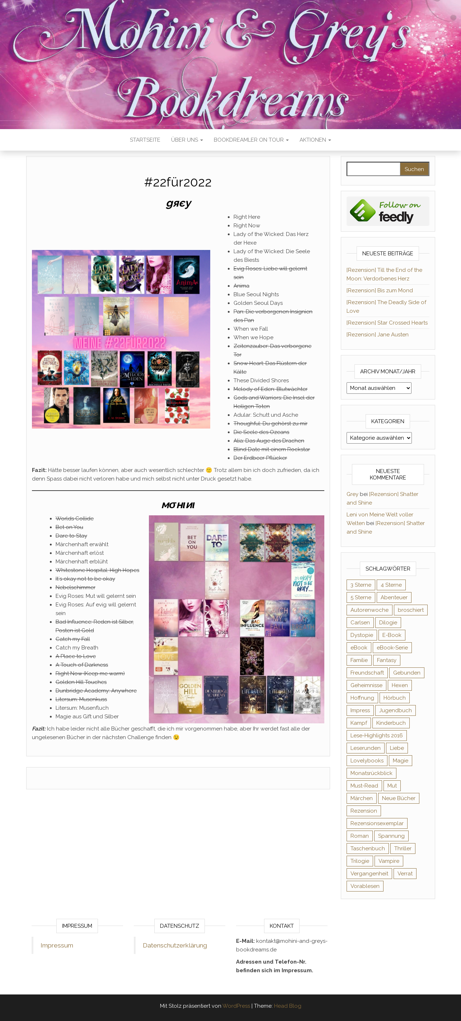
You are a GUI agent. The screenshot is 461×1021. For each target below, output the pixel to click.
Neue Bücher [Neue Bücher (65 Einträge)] (398, 798)
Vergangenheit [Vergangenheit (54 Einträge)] (369, 873)
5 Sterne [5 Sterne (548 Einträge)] (361, 597)
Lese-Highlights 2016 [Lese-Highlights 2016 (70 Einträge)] (377, 735)
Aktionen (315, 140)
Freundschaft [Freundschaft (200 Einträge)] (367, 673)
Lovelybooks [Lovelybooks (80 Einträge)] (367, 760)
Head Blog (287, 1006)
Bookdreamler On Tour (251, 140)
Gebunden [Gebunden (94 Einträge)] (406, 673)
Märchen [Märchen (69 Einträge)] (362, 798)
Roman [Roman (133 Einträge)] (360, 836)
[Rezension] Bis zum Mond (380, 290)
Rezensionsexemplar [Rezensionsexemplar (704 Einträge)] (377, 823)
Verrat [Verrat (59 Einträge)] (405, 873)
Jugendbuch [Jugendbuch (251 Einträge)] (395, 710)
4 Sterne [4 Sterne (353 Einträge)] (391, 585)
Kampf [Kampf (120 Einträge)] (359, 723)
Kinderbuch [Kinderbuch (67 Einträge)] (391, 723)
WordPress (236, 1006)
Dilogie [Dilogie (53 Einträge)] (388, 622)
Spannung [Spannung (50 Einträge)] (391, 836)
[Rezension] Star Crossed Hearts (387, 323)
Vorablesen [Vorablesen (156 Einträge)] (365, 886)
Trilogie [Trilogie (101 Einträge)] (360, 861)
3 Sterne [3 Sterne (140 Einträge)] (361, 585)
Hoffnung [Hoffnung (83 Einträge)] (362, 698)
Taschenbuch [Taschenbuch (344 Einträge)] (368, 848)
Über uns (187, 140)
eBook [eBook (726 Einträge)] (359, 647)
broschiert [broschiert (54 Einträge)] (411, 610)
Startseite (145, 140)
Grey (352, 494)
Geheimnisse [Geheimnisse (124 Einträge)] (366, 685)
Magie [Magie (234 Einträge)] (400, 760)
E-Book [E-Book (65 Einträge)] (391, 635)
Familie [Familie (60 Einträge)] (359, 660)
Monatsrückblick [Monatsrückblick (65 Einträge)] (371, 773)
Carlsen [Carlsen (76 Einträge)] (360, 622)
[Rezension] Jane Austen (378, 334)
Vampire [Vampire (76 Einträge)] (388, 861)
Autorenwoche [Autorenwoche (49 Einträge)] (370, 610)
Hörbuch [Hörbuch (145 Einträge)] (395, 698)
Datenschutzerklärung (175, 945)
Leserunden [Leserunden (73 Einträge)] (366, 748)
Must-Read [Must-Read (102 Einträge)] (364, 786)
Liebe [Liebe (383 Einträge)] (397, 748)
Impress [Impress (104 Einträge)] (360, 710)
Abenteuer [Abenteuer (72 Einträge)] (394, 597)
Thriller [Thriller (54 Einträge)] (402, 848)
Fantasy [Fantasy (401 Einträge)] (386, 660)
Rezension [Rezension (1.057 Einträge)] (364, 811)
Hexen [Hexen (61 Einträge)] (400, 685)
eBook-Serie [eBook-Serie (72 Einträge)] (392, 647)
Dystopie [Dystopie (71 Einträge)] (362, 635)
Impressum (57, 945)
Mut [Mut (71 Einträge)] (392, 786)
